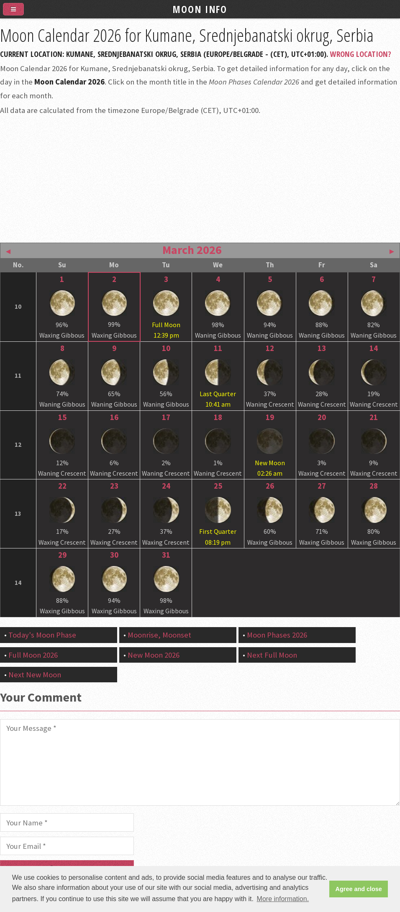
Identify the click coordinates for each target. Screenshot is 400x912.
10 (166, 348)
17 (166, 417)
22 (62, 486)
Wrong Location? (360, 54)
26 (270, 486)
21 (373, 417)
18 (218, 417)
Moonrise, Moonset (159, 635)
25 (218, 486)
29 (62, 555)
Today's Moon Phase (42, 635)
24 (166, 486)
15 (62, 417)
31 (166, 555)
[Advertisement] (200, 177)
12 (270, 348)
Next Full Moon (272, 655)
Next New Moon (34, 674)
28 (373, 486)
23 (114, 486)
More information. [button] (283, 898)
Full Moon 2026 (33, 655)
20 (322, 417)
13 (322, 348)
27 (322, 486)
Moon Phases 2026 (277, 635)
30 (114, 555)
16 (114, 417)
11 (218, 348)
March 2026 (192, 249)
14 (373, 348)
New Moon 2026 (153, 655)
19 (270, 417)
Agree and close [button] (359, 889)
